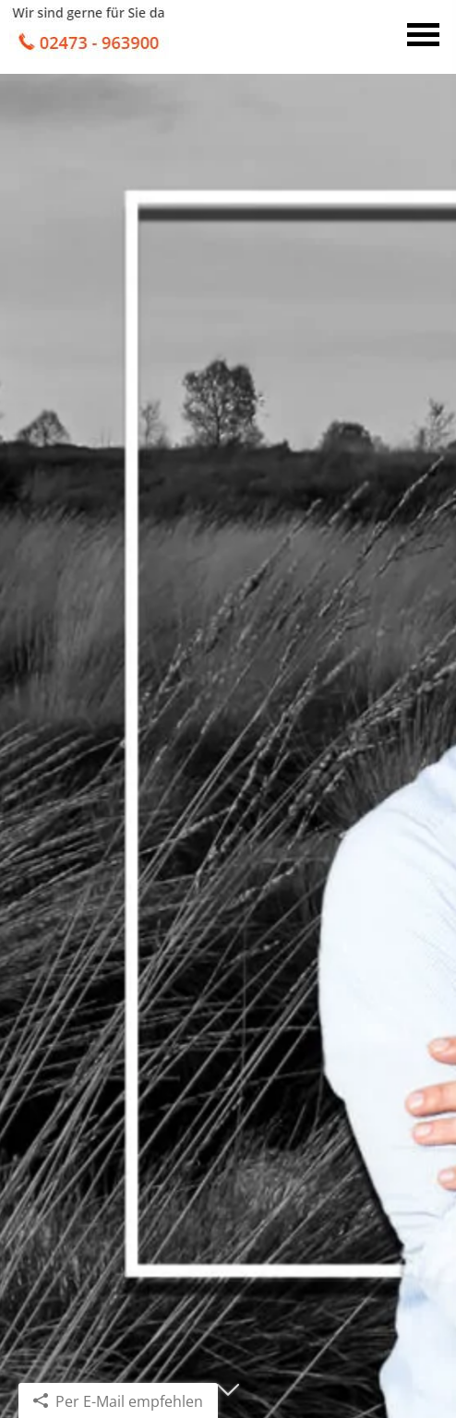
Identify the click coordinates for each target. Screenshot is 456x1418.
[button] (228, 1397)
